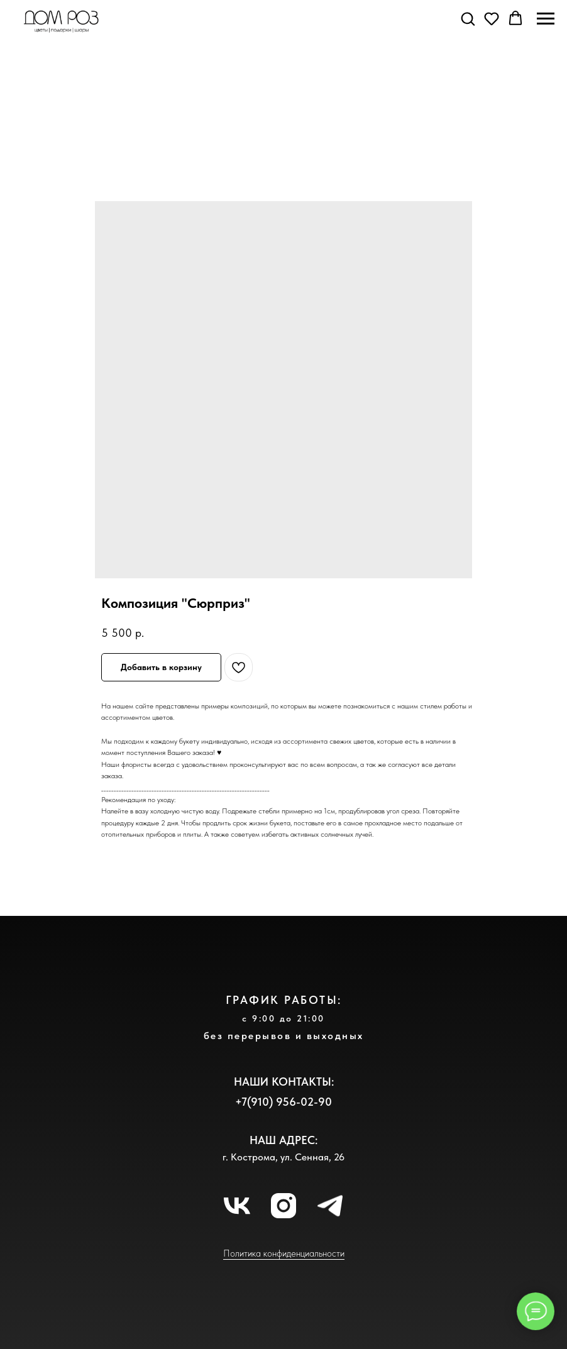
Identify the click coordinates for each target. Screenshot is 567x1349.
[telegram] (330, 1205)
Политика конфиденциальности (283, 1253)
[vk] (237, 1205)
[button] (467, 18)
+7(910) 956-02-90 (283, 1101)
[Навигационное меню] (545, 19)
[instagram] (283, 1205)
